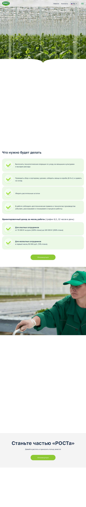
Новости (56, 3)
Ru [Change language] (74, 4)
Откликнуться (43, 257)
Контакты (64, 3)
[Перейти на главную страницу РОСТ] (6, 3)
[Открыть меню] (82, 3)
